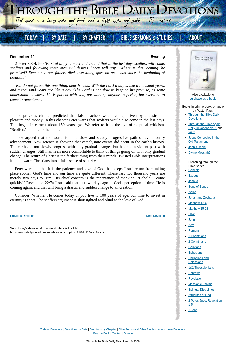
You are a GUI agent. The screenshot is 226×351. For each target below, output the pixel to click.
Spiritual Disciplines (201, 289)
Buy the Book (101, 333)
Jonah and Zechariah (202, 197)
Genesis (193, 170)
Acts (191, 225)
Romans (194, 230)
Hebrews (194, 273)
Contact (117, 333)
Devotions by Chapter (103, 329)
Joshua (193, 181)
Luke (191, 214)
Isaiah (192, 192)
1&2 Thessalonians (201, 267)
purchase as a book (202, 98)
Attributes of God (199, 295)
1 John (192, 310)
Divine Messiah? (199, 152)
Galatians (194, 247)
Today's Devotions (51, 329)
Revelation (195, 278)
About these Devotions (172, 329)
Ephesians (195, 252)
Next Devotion (155, 216)
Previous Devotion (22, 216)
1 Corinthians (197, 236)
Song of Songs (198, 186)
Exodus (193, 175)
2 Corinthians (197, 241)
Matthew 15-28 (198, 208)
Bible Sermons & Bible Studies (137, 329)
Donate (128, 333)
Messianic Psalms (200, 284)
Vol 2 (191, 132)
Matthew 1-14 (197, 203)
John (191, 219)
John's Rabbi (197, 147)
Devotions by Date (76, 329)
